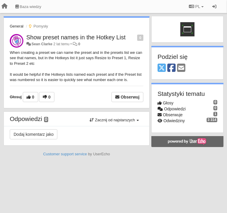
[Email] (181, 68)
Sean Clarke (41, 44)
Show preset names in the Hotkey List (76, 37)
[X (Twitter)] (162, 68)
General (16, 26)
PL (196, 6)
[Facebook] (171, 68)
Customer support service (65, 154)
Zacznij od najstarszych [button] (114, 120)
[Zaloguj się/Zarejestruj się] (214, 6)
